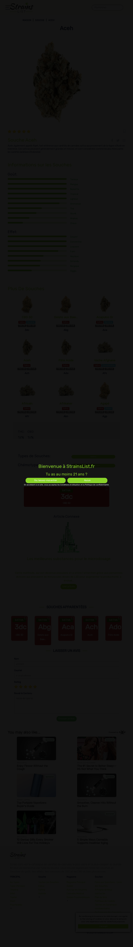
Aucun (87, 480)
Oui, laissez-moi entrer (45, 480)
